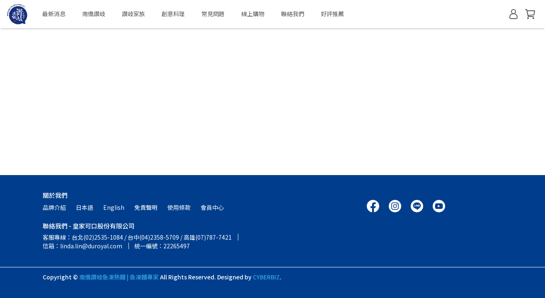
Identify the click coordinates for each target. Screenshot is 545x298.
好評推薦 (332, 14)
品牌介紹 (54, 207)
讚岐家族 (133, 14)
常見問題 (213, 14)
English (113, 207)
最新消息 (53, 14)
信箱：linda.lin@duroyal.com (82, 246)
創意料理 (173, 14)
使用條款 (179, 207)
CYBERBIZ (266, 277)
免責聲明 (145, 207)
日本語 (84, 207)
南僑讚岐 (93, 14)
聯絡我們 (292, 14)
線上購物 (252, 14)
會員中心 (212, 207)
